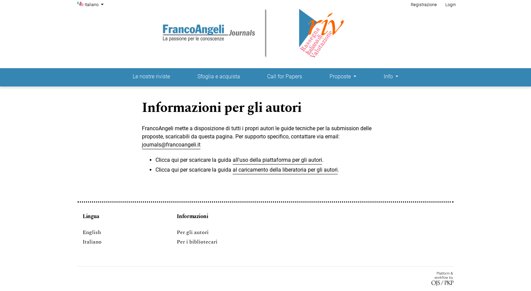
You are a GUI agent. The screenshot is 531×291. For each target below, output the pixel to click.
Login (450, 4)
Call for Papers (284, 76)
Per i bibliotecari (197, 242)
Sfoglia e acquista (218, 76)
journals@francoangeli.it (171, 144)
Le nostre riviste (151, 76)
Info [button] (389, 76)
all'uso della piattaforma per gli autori (277, 160)
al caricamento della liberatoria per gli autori (285, 170)
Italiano (95, 4)
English (92, 232)
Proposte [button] (341, 76)
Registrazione (424, 4)
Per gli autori (193, 232)
